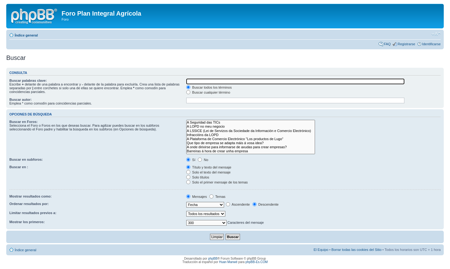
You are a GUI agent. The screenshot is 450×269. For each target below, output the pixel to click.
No (203, 160)
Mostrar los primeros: (27, 222)
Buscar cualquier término (208, 92)
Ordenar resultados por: (29, 204)
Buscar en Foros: (23, 122)
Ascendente (238, 204)
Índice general (26, 35)
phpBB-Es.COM (256, 262)
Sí (190, 160)
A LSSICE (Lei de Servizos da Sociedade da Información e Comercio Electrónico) (250, 131)
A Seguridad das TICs (250, 122)
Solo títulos (197, 177)
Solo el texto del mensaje (208, 172)
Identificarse (431, 44)
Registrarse (406, 44)
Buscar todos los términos (209, 87)
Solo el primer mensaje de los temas (217, 182)
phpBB (213, 258)
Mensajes (196, 196)
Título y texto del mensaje (208, 167)
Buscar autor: (20, 99)
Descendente (265, 204)
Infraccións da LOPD (250, 135)
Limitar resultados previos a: (32, 213)
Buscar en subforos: (26, 159)
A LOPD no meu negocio (250, 127)
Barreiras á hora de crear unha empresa (250, 151)
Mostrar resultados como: (30, 196)
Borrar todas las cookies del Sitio (357, 250)
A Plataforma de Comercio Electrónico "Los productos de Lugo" (250, 139)
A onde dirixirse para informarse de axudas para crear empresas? (250, 147)
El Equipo (321, 250)
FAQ (387, 44)
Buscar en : (18, 167)
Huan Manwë (228, 262)
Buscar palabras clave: (28, 80)
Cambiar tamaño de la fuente (436, 34)
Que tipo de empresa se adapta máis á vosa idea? (250, 143)
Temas (217, 196)
